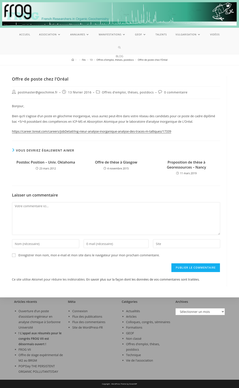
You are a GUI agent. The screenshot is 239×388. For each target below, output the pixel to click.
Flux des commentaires (88, 322)
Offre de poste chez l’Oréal (153, 59)
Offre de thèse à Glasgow (116, 162)
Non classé (133, 338)
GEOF (130, 333)
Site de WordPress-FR (87, 327)
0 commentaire (176, 92)
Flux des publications (87, 316)
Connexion (80, 311)
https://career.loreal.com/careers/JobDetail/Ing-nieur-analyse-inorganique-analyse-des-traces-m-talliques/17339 (91, 131)
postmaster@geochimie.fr (38, 92)
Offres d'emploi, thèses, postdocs (128, 92)
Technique (133, 355)
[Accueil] (73, 59)
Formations (134, 327)
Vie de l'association (139, 360)
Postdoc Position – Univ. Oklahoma (45, 162)
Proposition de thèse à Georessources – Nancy (186, 164)
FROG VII (25, 349)
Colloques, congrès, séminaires (148, 322)
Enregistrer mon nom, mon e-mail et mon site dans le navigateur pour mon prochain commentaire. (89, 255)
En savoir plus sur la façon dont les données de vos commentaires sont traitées (142, 279)
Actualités (133, 311)
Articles (131, 316)
